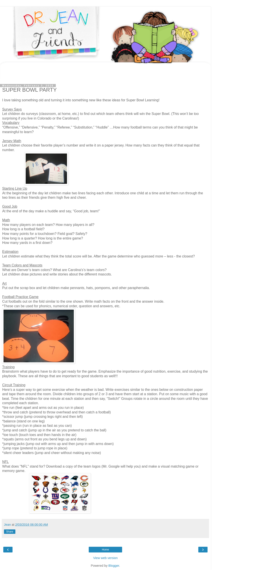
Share (9, 531)
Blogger (113, 565)
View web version (105, 558)
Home (105, 549)
